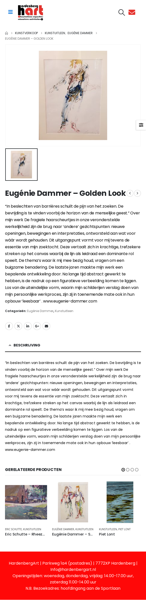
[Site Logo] (30, 12)
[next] (137, 193)
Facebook (9, 326)
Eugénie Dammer (40, 311)
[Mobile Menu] (10, 12)
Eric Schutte (13, 529)
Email (46, 326)
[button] (122, 12)
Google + (37, 326)
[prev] (129, 193)
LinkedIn (28, 326)
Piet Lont (124, 529)
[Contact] (133, 12)
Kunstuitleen (64, 311)
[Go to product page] (26, 502)
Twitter (18, 326)
